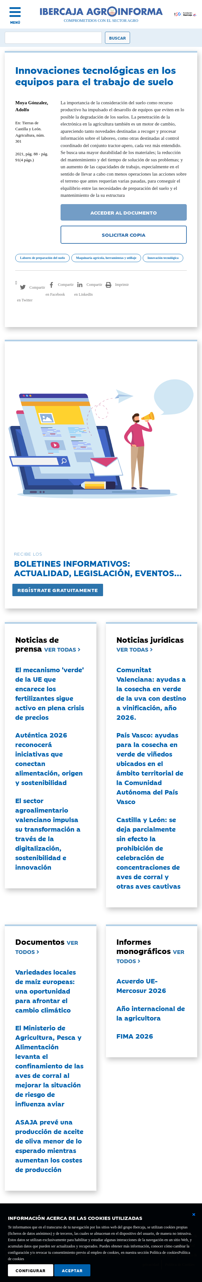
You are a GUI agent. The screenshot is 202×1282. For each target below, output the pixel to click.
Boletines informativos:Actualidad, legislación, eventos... (98, 567)
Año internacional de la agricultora (150, 1012)
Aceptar (72, 1270)
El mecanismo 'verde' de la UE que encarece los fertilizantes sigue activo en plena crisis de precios (49, 693)
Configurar (31, 1270)
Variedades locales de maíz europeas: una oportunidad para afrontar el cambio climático (45, 991)
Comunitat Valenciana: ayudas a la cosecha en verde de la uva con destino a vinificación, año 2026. (151, 693)
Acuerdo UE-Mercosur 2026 (141, 985)
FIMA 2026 (134, 1035)
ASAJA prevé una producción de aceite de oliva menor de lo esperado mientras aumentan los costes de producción (49, 1145)
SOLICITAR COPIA (124, 234)
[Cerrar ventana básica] (193, 1214)
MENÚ (15, 22)
